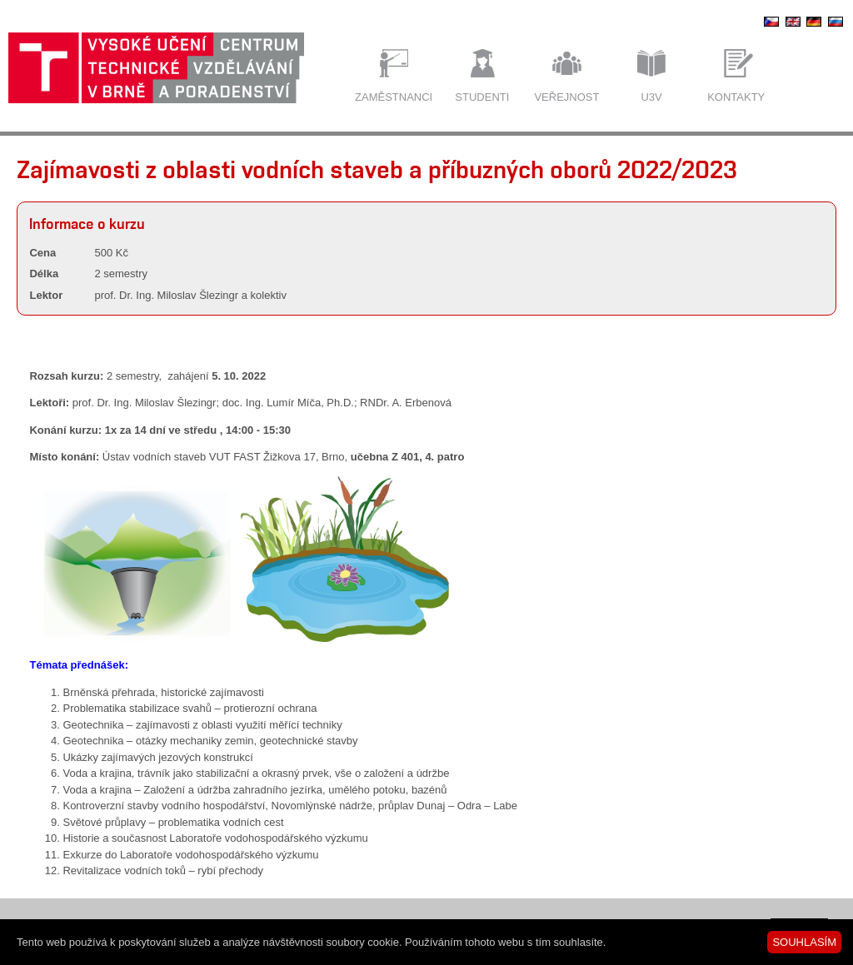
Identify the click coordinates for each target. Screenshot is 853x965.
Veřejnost (566, 97)
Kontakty (736, 97)
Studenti (482, 97)
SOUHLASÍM (804, 942)
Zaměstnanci (393, 97)
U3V (651, 97)
